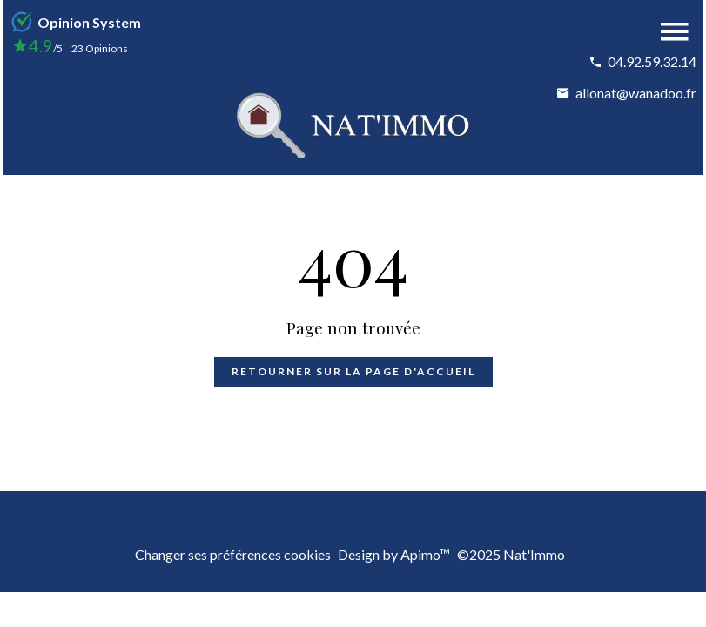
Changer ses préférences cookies (233, 554)
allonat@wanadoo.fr (635, 92)
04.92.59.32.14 (652, 61)
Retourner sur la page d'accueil (353, 371)
